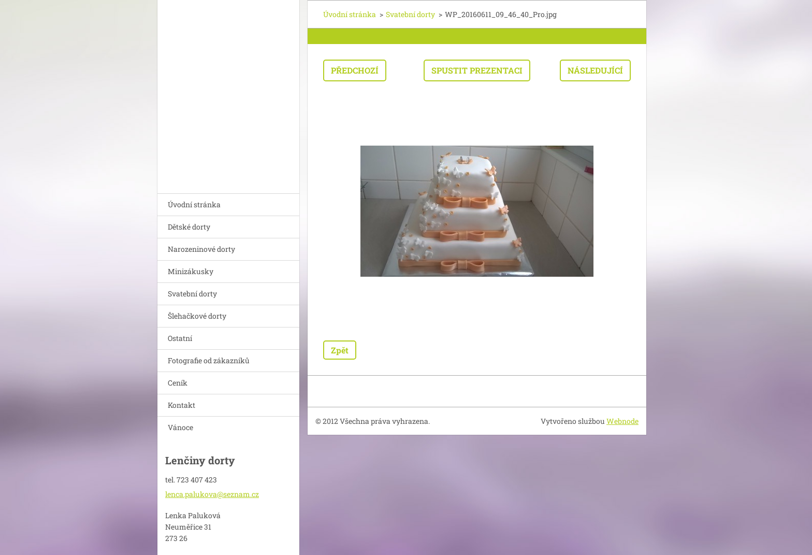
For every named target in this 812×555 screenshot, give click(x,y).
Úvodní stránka (194, 204)
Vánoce (180, 427)
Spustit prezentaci (477, 70)
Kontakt (181, 405)
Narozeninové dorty (201, 249)
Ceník (177, 383)
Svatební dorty (192, 293)
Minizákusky (190, 271)
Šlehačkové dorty (197, 316)
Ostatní (180, 338)
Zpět (340, 350)
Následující (595, 70)
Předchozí (355, 70)
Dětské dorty (189, 227)
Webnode (622, 421)
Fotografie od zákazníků (209, 360)
